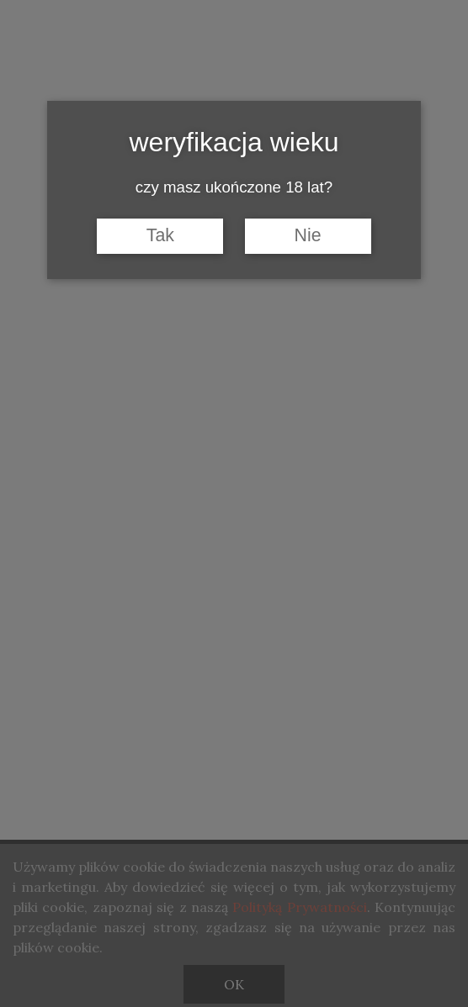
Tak (160, 235)
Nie (308, 235)
